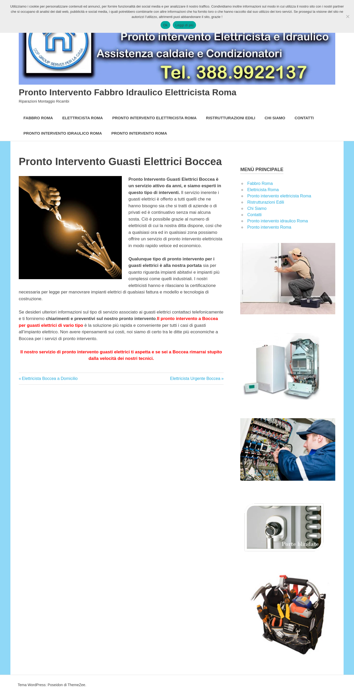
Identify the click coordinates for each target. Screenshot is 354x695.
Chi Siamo (275, 118)
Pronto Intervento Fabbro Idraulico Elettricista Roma (142, 91)
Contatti (304, 118)
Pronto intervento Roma (139, 133)
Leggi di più (184, 25)
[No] (347, 16)
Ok (165, 25)
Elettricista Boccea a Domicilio (50, 378)
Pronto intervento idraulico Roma (62, 133)
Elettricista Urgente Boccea (195, 378)
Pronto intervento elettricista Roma (154, 118)
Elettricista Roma (82, 118)
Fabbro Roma (38, 118)
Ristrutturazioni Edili (230, 118)
